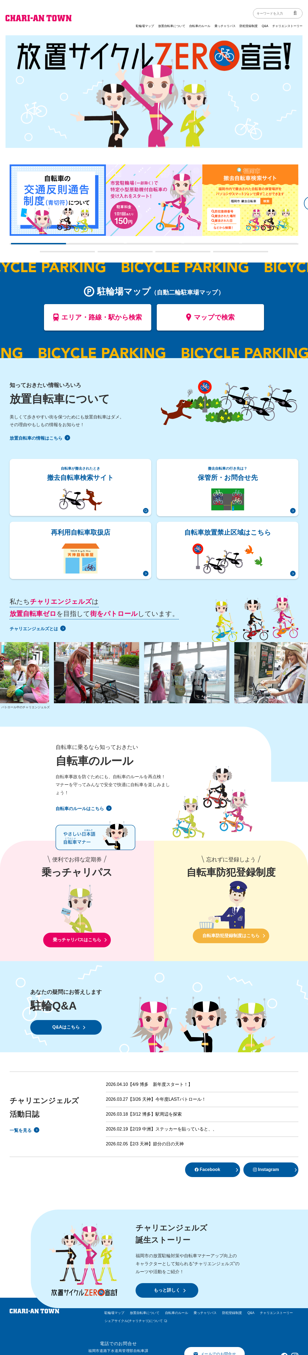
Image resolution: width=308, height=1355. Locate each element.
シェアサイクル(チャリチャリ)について (134, 1321)
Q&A (265, 26)
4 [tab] (187, 245)
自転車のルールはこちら (84, 808)
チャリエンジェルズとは (38, 628)
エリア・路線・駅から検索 (97, 319)
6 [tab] (42, 253)
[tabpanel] (58, 200)
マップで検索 (210, 319)
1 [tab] (13, 245)
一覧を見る (24, 1130)
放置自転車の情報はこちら (40, 438)
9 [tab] (216, 253)
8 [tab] (158, 253)
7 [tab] (100, 253)
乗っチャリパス (225, 26)
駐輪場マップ (145, 26)
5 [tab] (245, 245)
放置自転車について (171, 26)
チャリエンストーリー (287, 26)
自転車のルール (199, 26)
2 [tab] (71, 245)
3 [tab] (129, 245)
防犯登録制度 (249, 26)
